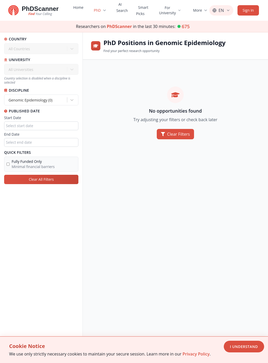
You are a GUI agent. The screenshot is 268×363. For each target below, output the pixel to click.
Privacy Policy (196, 354)
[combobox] (9, 100)
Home (78, 7)
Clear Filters (175, 134)
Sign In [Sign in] (248, 10)
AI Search (122, 7)
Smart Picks (142, 10)
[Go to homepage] (33, 10)
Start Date (12, 117)
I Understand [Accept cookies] (244, 346)
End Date (11, 134)
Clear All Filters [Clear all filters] (41, 179)
